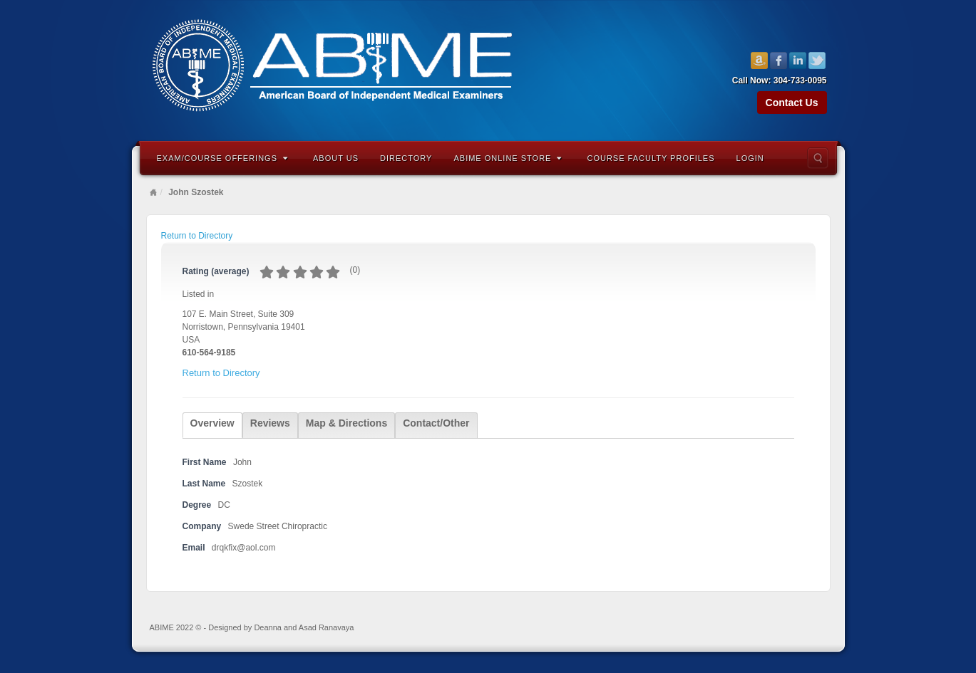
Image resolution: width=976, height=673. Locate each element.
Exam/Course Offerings (223, 158)
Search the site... (817, 158)
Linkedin (798, 60)
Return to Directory (197, 236)
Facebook (779, 60)
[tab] (212, 425)
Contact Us (792, 102)
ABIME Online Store (507, 158)
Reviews (270, 423)
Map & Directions (346, 423)
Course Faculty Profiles (650, 158)
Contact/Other (436, 423)
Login (750, 158)
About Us (336, 158)
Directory (406, 158)
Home (153, 192)
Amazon (760, 60)
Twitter (817, 60)
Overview (212, 423)
